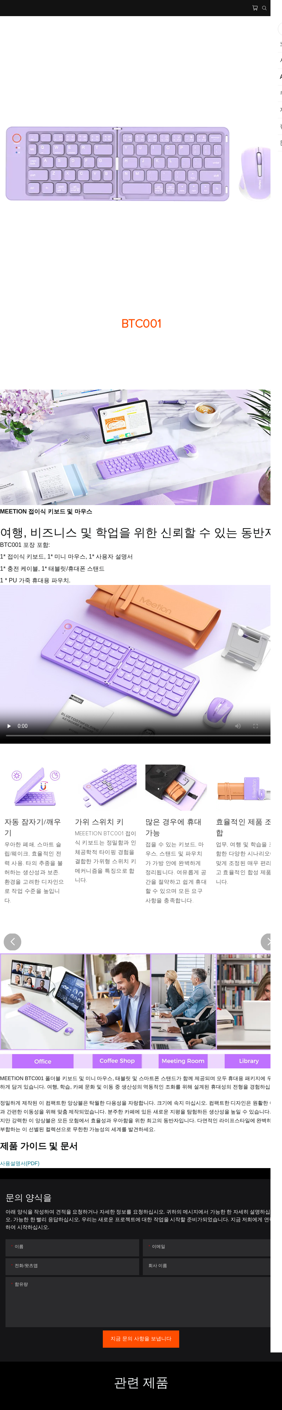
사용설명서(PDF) (19, 1163)
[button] (12, 942)
